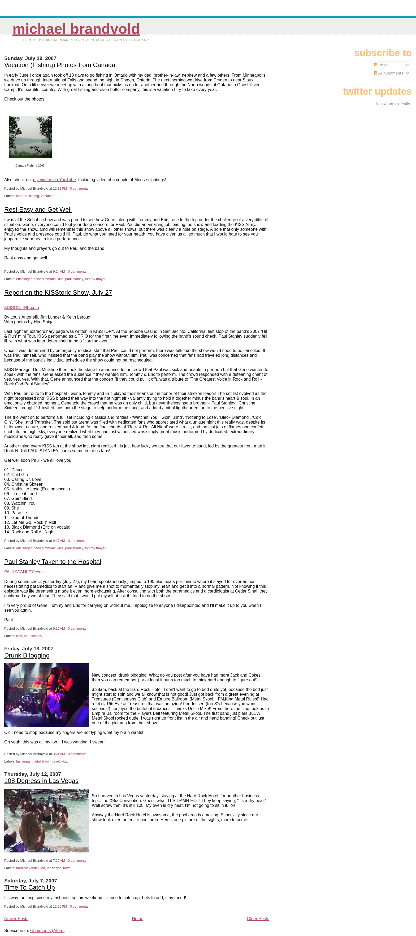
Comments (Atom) (47, 930)
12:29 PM (60, 906)
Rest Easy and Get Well (38, 209)
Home (137, 918)
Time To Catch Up (29, 887)
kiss (60, 279)
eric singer (24, 279)
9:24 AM (59, 271)
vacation (47, 196)
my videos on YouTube (54, 179)
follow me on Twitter (394, 103)
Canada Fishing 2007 (29, 165)
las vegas (23, 761)
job (43, 868)
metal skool (41, 761)
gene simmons (44, 279)
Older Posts (258, 918)
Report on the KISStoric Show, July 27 (58, 292)
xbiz (65, 761)
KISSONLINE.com (21, 307)
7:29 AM (59, 861)
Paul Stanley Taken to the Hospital (52, 561)
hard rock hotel (27, 868)
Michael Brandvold (76, 29)
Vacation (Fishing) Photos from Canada (59, 64)
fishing (34, 196)
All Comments (388, 73)
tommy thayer (95, 279)
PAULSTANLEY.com (23, 572)
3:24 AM (59, 754)
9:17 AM (59, 541)
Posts (381, 65)
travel (55, 761)
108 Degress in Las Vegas (41, 780)
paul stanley (74, 279)
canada (21, 196)
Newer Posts (16, 918)
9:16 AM (59, 628)
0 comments (79, 188)
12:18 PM (60, 188)
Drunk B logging (27, 655)
